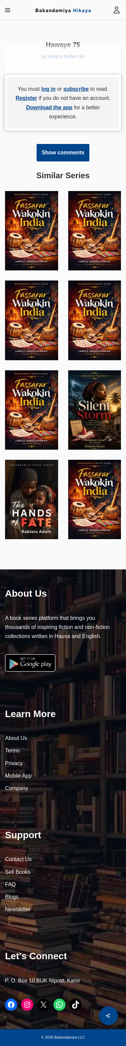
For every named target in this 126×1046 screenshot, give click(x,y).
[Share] (108, 1015)
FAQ (10, 884)
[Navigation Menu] (7, 10)
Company (16, 788)
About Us (16, 738)
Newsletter (18, 909)
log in (48, 89)
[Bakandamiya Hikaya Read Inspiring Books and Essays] (63, 10)
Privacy (14, 763)
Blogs (11, 897)
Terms (12, 750)
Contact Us (18, 859)
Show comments (63, 152)
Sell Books (18, 872)
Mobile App (18, 776)
